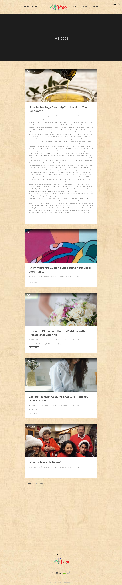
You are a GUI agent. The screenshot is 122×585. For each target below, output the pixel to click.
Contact (94, 7)
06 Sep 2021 (34, 405)
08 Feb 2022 (34, 116)
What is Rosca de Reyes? (45, 462)
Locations (75, 7)
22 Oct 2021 (34, 276)
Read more (34, 219)
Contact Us (61, 554)
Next (41, 484)
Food (43, 7)
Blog (85, 7)
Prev (29, 484)
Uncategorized (48, 116)
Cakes (26, 7)
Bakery (35, 7)
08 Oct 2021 (34, 340)
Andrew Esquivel (62, 116)
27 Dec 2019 (34, 467)
